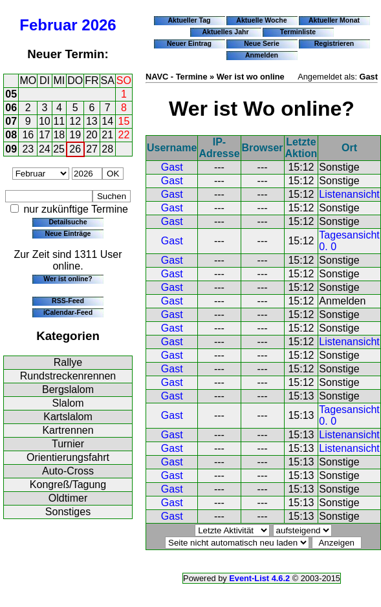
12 (75, 121)
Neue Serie (261, 43)
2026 (99, 25)
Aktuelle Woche (261, 20)
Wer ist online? (67, 278)
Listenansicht (349, 194)
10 (44, 121)
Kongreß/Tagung (68, 484)
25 (59, 149)
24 (44, 149)
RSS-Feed (68, 300)
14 (107, 121)
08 (11, 134)
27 (92, 149)
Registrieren (334, 43)
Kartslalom (68, 416)
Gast (172, 167)
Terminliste (298, 32)
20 (92, 134)
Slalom (68, 403)
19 (75, 134)
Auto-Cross (68, 470)
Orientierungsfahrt (68, 457)
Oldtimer (68, 498)
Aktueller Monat (334, 20)
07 (11, 121)
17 (44, 134)
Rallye (68, 362)
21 (107, 134)
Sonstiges (68, 511)
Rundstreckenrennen (68, 375)
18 (59, 134)
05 (11, 94)
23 (28, 149)
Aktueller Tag (189, 20)
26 (75, 149)
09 (11, 149)
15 (124, 121)
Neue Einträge (68, 233)
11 (59, 121)
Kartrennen (67, 430)
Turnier (68, 443)
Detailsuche (68, 222)
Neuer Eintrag (189, 43)
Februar (48, 25)
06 (11, 107)
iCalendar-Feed (68, 312)
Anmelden (261, 55)
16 (28, 134)
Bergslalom (68, 389)
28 (107, 149)
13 (92, 121)
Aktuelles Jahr (225, 32)
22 (124, 134)
